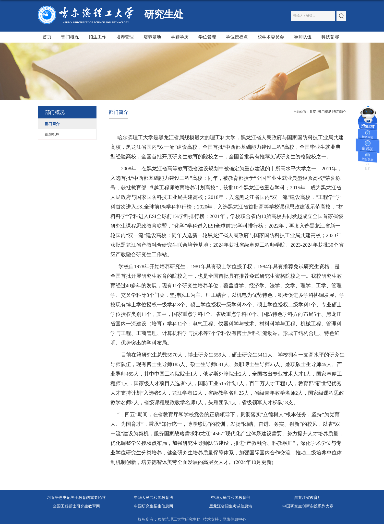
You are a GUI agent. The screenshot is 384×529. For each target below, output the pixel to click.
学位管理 (207, 36)
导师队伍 (303, 36)
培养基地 (152, 36)
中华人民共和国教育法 (153, 497)
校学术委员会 (271, 36)
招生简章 (367, 159)
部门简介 (340, 112)
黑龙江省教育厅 (308, 497)
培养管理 (125, 36)
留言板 (367, 148)
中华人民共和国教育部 (230, 497)
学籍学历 (180, 36)
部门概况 (70, 36)
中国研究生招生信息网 (153, 506)
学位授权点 (237, 36)
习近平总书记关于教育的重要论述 (76, 497)
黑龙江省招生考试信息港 (230, 506)
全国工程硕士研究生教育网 (76, 506)
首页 (47, 36)
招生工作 (97, 36)
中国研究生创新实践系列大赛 (307, 506)
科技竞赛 (330, 36)
